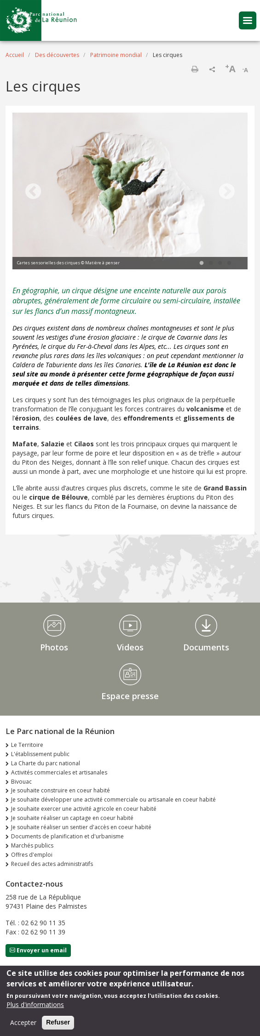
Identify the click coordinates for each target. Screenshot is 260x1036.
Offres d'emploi (31, 855)
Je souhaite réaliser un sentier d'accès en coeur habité (81, 827)
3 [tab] (220, 263)
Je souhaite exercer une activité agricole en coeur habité (83, 809)
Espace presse (130, 695)
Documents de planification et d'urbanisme (67, 836)
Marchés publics (32, 845)
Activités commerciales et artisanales (59, 772)
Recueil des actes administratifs (52, 864)
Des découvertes (57, 55)
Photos (54, 647)
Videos (130, 647)
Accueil (15, 55)
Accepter (23, 1022)
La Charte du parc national (45, 763)
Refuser (58, 1022)
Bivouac (21, 782)
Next (227, 192)
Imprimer (194, 69)
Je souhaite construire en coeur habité (60, 790)
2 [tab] (210, 263)
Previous (33, 192)
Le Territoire (27, 745)
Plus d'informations (35, 1004)
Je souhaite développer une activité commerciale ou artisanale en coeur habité (113, 799)
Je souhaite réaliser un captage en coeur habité (72, 818)
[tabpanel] (130, 192)
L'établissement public (40, 754)
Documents (206, 647)
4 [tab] (229, 263)
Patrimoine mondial (116, 55)
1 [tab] (201, 263)
